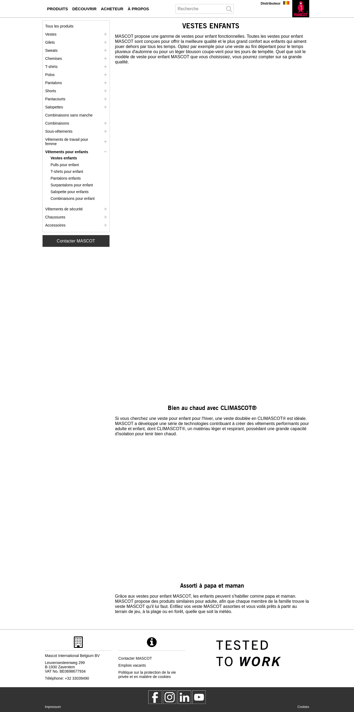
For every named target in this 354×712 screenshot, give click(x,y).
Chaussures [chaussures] (55, 217)
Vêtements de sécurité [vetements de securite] (64, 209)
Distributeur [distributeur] (271, 3)
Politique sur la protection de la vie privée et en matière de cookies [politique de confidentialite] (147, 674)
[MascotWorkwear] (155, 697)
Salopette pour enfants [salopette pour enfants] (70, 192)
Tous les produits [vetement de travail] (59, 26)
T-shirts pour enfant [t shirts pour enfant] (67, 171)
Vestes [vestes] (51, 34)
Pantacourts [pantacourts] (55, 99)
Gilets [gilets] (50, 42)
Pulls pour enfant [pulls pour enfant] (65, 165)
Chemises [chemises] (53, 58)
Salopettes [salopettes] (54, 107)
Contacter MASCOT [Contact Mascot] (76, 241)
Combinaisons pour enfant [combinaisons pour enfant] (73, 198)
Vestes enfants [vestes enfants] (64, 158)
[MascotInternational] (199, 697)
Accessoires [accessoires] (55, 225)
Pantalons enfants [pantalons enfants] (66, 178)
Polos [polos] (50, 75)
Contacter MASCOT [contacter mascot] (135, 658)
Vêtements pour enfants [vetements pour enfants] (66, 152)
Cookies (303, 707)
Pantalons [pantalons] (53, 83)
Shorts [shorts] (50, 91)
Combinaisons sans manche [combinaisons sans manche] (69, 115)
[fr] (300, 8)
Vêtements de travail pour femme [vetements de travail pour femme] (66, 141)
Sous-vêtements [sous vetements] (59, 131)
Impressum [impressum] (53, 707)
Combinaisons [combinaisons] (57, 123)
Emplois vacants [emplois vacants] (132, 665)
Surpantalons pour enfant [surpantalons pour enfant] (72, 185)
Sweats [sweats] (51, 50)
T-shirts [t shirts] (51, 66)
